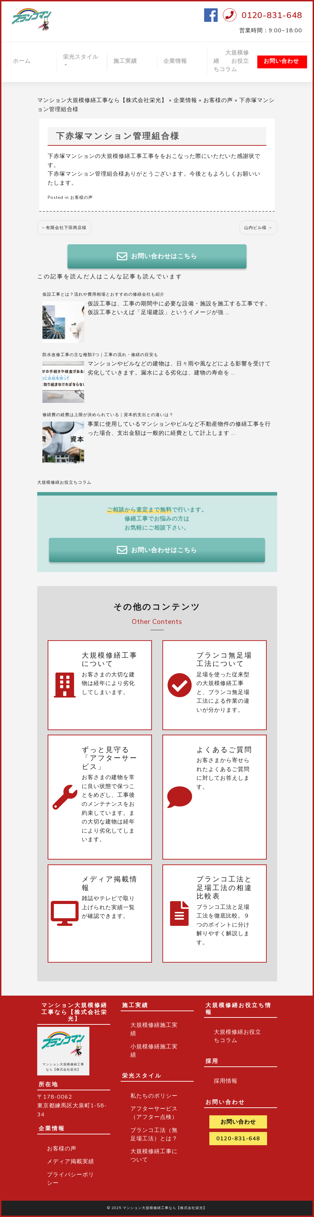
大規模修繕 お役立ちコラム (231, 61)
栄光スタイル (80, 57)
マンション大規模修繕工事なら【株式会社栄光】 (102, 100)
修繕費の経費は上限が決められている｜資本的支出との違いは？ (108, 414)
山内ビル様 (255, 227)
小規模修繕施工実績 (154, 1051)
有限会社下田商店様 (66, 227)
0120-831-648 (272, 15)
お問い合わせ (281, 61)
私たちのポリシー (154, 1096)
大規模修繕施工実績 (154, 1029)
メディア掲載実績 (70, 1161)
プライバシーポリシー (70, 1179)
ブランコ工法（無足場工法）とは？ (154, 1134)
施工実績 (125, 61)
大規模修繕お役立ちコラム (64, 482)
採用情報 (225, 1081)
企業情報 (175, 61)
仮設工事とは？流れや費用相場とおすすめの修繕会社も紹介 (103, 294)
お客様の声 (218, 100)
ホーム (22, 61)
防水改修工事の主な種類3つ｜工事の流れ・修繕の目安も (100, 354)
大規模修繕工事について (154, 1156)
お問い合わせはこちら (157, 256)
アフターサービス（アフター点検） (154, 1113)
